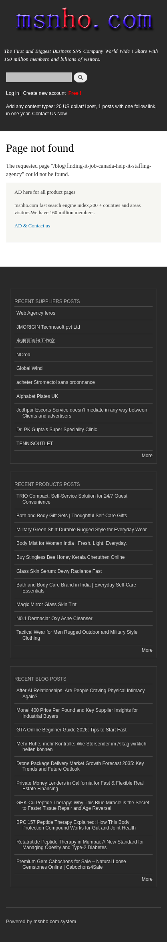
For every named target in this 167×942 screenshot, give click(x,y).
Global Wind (29, 368)
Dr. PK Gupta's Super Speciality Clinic (56, 429)
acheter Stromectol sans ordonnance (55, 382)
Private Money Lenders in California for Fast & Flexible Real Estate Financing (80, 785)
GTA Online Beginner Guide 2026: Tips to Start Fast (71, 730)
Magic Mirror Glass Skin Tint (46, 604)
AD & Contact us (32, 226)
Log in (12, 93)
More (147, 455)
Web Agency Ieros (35, 313)
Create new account (45, 93)
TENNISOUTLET (34, 443)
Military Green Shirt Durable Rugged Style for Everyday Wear (81, 529)
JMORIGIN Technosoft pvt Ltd (48, 327)
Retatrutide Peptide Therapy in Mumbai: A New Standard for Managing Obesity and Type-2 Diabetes (80, 844)
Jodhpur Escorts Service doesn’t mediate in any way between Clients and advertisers (81, 412)
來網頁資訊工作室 (35, 340)
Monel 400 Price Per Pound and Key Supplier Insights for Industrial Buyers (77, 713)
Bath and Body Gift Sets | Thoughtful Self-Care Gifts (71, 515)
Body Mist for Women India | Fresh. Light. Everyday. (71, 543)
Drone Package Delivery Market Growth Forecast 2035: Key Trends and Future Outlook (80, 766)
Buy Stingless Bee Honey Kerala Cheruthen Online (70, 557)
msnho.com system (55, 921)
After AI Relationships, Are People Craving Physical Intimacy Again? (80, 693)
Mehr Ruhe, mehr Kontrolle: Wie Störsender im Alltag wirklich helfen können (81, 746)
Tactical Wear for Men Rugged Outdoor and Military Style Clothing (76, 635)
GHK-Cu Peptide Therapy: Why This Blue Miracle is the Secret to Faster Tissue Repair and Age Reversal (82, 805)
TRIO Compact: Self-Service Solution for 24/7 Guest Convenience (71, 498)
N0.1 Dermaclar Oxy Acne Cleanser (54, 618)
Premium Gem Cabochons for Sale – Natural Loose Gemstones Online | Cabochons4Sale (71, 864)
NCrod (23, 355)
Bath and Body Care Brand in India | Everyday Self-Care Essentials (76, 587)
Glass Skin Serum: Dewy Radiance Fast (59, 571)
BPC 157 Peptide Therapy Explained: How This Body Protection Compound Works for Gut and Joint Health (76, 825)
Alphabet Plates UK (37, 396)
